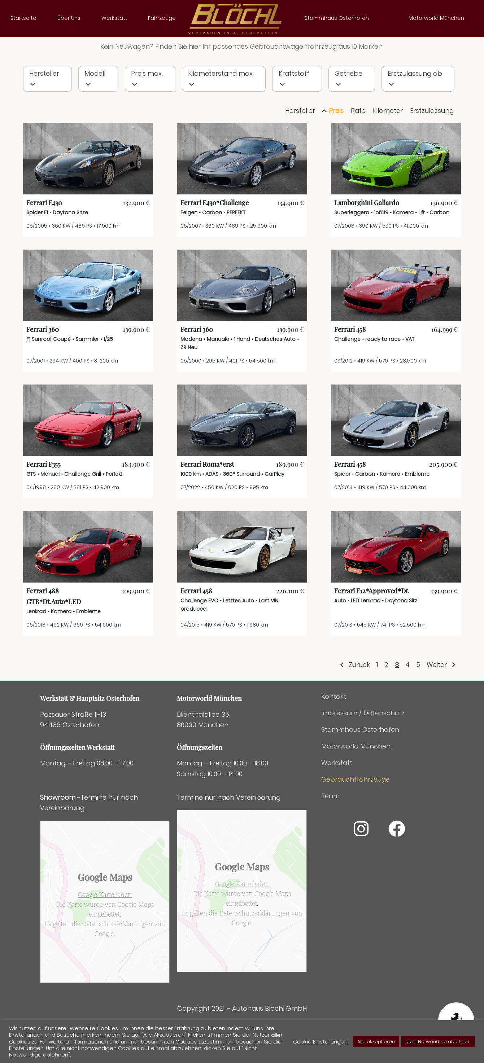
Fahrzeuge (162, 18)
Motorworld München (436, 18)
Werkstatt (114, 18)
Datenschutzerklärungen (117, 949)
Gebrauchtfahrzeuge (355, 804)
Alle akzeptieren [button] (376, 1041)
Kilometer (388, 135)
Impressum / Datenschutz (363, 738)
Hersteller (300, 135)
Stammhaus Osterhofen (337, 18)
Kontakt (333, 721)
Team (330, 821)
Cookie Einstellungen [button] (320, 1041)
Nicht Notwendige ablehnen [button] (438, 1041)
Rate (358, 135)
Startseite (23, 18)
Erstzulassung (432, 135)
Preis (336, 135)
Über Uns (68, 18)
